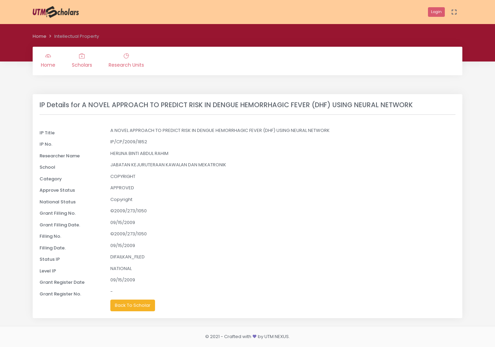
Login (436, 11)
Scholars (82, 60)
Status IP (50, 259)
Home (39, 36)
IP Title (47, 133)
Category (51, 179)
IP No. (46, 144)
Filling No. (50, 236)
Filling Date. (53, 248)
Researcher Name (60, 156)
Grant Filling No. (58, 213)
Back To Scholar (133, 305)
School (47, 167)
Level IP (48, 271)
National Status (58, 202)
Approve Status (57, 190)
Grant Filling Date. (60, 225)
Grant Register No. (60, 294)
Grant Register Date (62, 282)
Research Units (126, 60)
